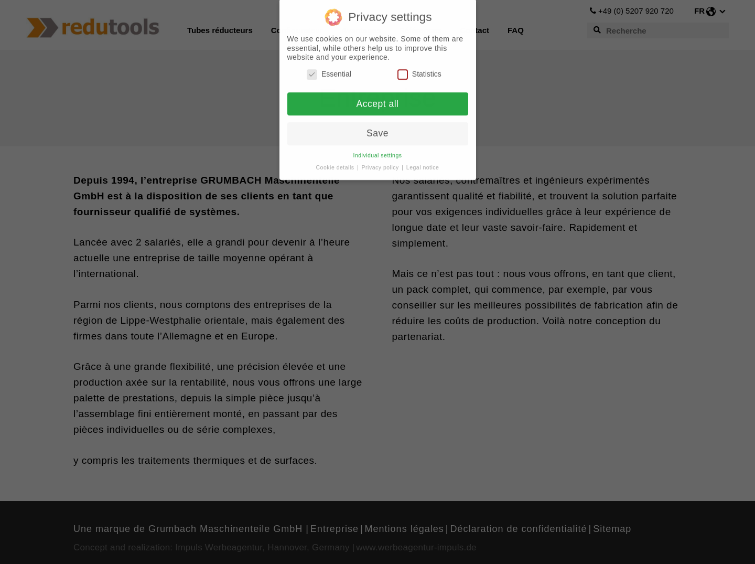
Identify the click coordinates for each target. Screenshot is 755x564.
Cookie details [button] (336, 163)
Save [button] (377, 129)
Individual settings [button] (377, 151)
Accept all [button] (378, 99)
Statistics (419, 70)
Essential (329, 70)
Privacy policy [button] (381, 163)
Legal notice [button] (422, 163)
